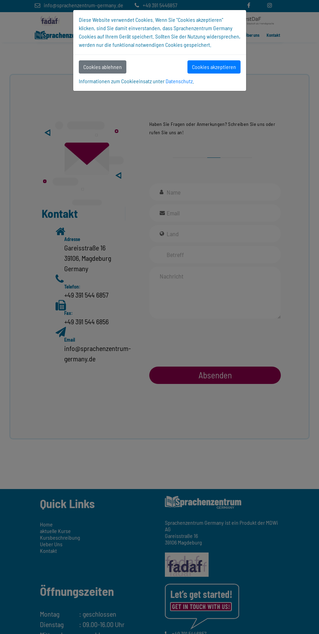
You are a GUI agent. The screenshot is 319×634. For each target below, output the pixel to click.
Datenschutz (179, 81)
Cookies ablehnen (102, 66)
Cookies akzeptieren (214, 66)
